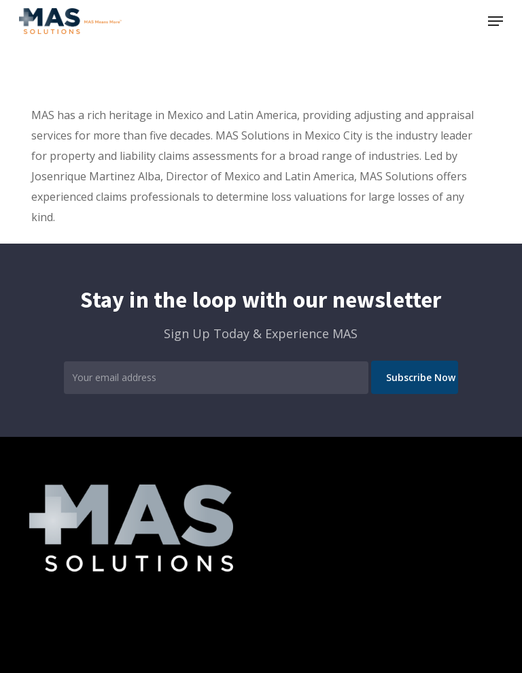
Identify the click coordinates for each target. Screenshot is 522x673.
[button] (495, 21)
